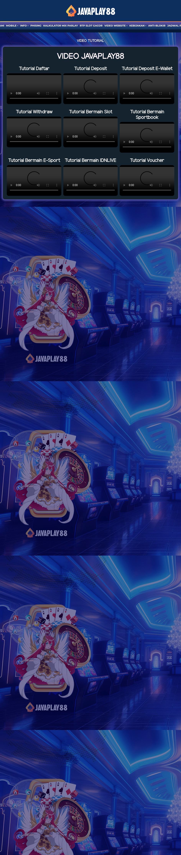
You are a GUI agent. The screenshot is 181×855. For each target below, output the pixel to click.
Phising (35, 25)
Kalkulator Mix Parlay (60, 25)
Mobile (11, 25)
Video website (115, 25)
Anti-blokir (156, 25)
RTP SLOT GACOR (91, 25)
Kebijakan (137, 25)
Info (23, 25)
